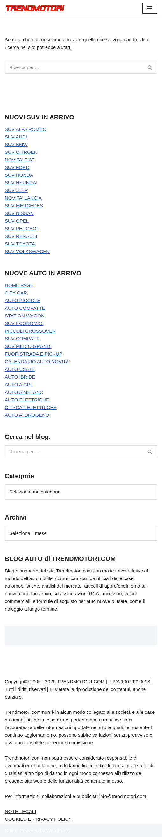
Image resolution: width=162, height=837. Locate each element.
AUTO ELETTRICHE (27, 399)
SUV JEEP (16, 190)
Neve (10, 830)
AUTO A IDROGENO (27, 415)
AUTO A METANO (24, 392)
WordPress (58, 830)
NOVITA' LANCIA (23, 198)
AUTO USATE (20, 369)
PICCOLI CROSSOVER (30, 331)
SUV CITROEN (21, 152)
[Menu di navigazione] (149, 8)
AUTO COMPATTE (25, 308)
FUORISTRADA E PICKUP (33, 354)
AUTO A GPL (19, 384)
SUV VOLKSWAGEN (27, 251)
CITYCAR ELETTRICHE (31, 407)
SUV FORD (17, 167)
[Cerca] (74, 67)
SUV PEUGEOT (22, 228)
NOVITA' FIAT (19, 159)
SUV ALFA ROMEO (25, 129)
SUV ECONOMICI (24, 323)
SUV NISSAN (19, 213)
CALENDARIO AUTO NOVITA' (37, 361)
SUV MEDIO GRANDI (28, 346)
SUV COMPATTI (22, 338)
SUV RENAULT (21, 236)
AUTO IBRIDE (20, 376)
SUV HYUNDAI (21, 182)
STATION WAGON (25, 315)
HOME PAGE (19, 285)
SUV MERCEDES (24, 205)
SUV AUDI (16, 136)
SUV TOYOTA (20, 243)
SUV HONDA (19, 175)
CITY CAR (16, 292)
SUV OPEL (17, 220)
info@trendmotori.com (122, 796)
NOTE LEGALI (20, 811)
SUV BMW (16, 144)
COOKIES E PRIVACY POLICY (38, 819)
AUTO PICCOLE (22, 300)
